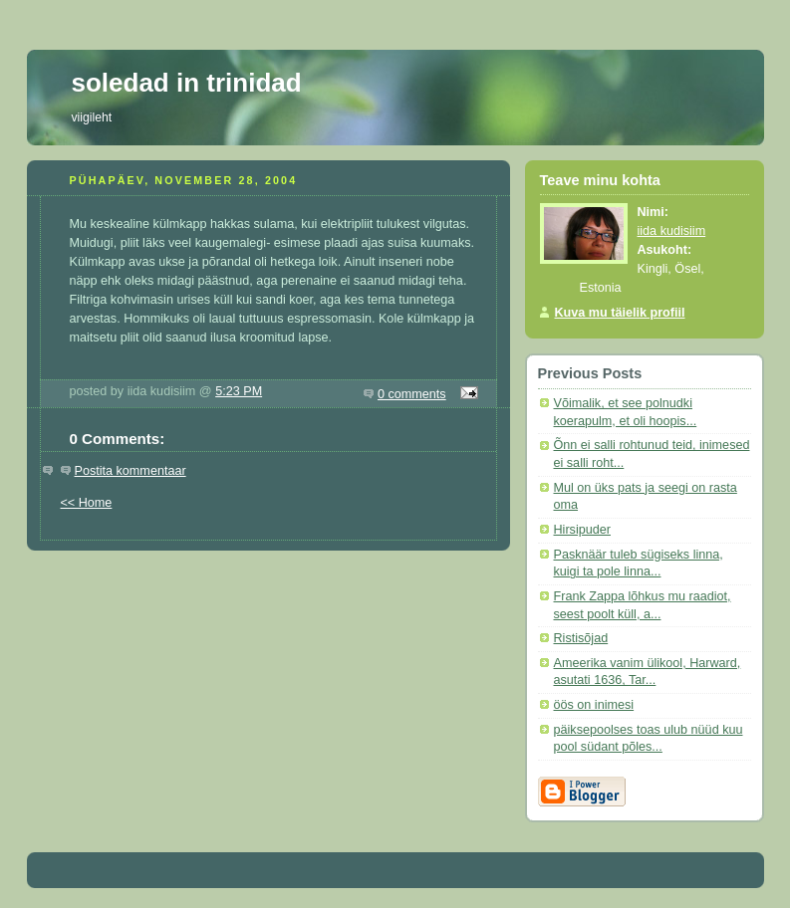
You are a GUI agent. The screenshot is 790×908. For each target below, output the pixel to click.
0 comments (412, 394)
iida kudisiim (672, 231)
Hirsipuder (582, 530)
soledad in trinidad (187, 83)
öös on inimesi (594, 705)
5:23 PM (238, 391)
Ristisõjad (581, 638)
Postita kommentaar (130, 471)
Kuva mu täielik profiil (620, 313)
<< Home (87, 503)
